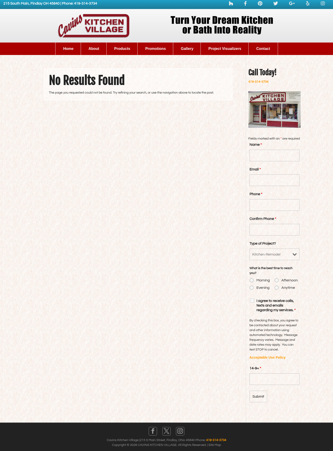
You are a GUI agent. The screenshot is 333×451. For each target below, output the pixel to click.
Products (122, 49)
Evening (263, 287)
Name (256, 144)
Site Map (214, 445)
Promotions (155, 49)
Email (255, 169)
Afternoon (289, 280)
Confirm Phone (263, 219)
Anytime (288, 287)
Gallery (187, 49)
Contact (263, 49)
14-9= (255, 368)
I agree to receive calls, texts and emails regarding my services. (276, 305)
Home (68, 49)
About (94, 49)
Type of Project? (263, 243)
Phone (256, 194)
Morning (263, 280)
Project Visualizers (224, 49)
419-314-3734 (258, 81)
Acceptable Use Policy (268, 357)
